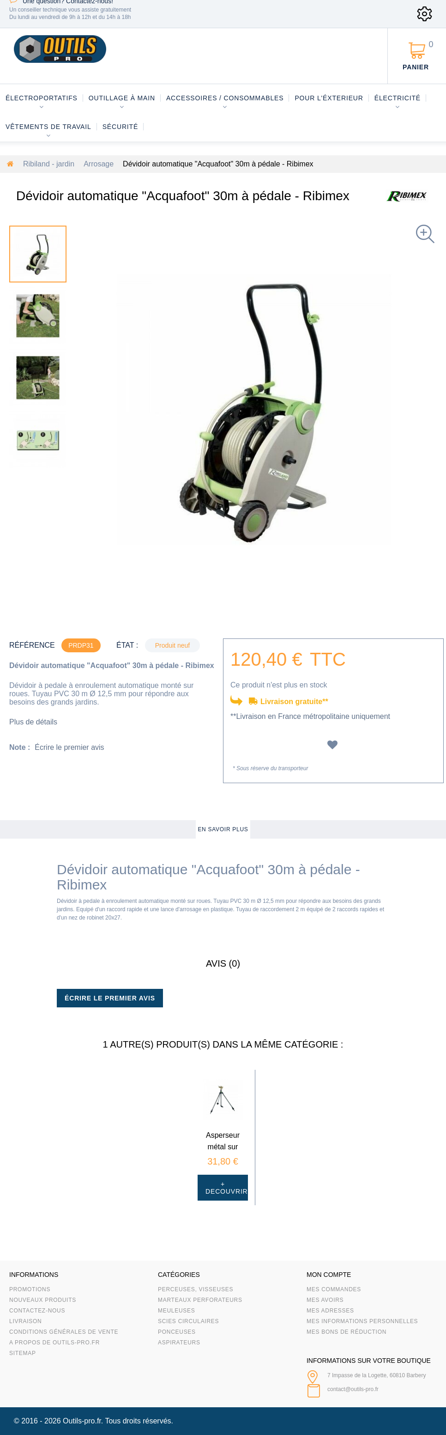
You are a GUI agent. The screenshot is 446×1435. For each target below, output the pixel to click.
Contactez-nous (37, 1310)
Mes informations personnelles (362, 1321)
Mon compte (329, 1274)
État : (127, 645)
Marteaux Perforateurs (200, 1300)
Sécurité (120, 126)
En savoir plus (223, 829)
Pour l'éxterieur (329, 98)
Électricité (397, 98)
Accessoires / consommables (224, 98)
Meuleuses (176, 1310)
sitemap (22, 1353)
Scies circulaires (188, 1321)
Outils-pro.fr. (83, 1421)
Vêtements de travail (48, 126)
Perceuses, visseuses (195, 1289)
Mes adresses (330, 1310)
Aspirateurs (179, 1342)
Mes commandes (334, 1289)
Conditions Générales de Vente (63, 1332)
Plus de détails (33, 722)
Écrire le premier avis (69, 747)
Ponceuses (177, 1332)
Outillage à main (122, 98)
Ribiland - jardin (48, 164)
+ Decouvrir (226, 1187)
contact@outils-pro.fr (353, 1389)
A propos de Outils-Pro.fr (54, 1342)
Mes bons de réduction (346, 1332)
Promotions (29, 1289)
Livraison (25, 1321)
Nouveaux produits (42, 1300)
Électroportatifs (42, 98)
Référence (32, 645)
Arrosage (99, 164)
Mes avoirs (325, 1300)
